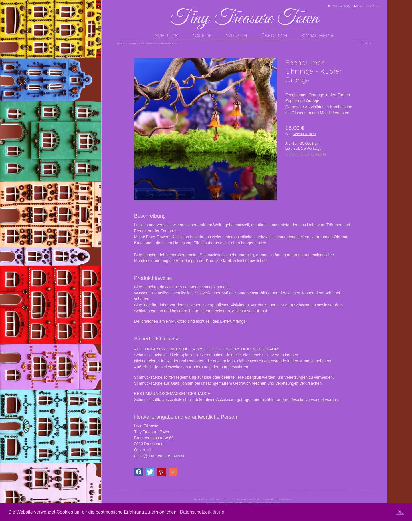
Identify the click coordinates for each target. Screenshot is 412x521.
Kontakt (215, 499)
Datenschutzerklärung (246, 499)
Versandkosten (304, 134)
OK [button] (400, 512)
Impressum (200, 499)
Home (120, 43)
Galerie (202, 36)
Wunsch (236, 36)
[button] (138, 472)
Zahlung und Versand (278, 499)
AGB (226, 499)
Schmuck (166, 36)
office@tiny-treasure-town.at (159, 456)
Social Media (317, 36)
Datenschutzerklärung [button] (202, 512)
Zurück (366, 43)
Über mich (274, 36)
